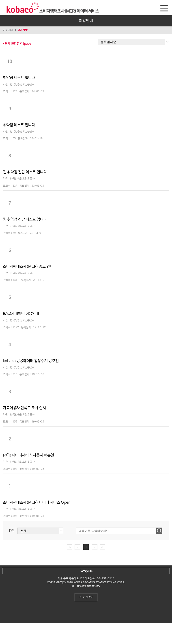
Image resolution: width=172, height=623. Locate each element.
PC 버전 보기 (86, 597)
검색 (11, 530)
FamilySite (86, 571)
